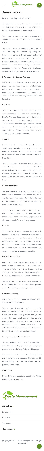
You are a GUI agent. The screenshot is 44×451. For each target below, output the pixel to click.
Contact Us (6, 423)
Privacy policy (7, 412)
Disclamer (6, 417)
